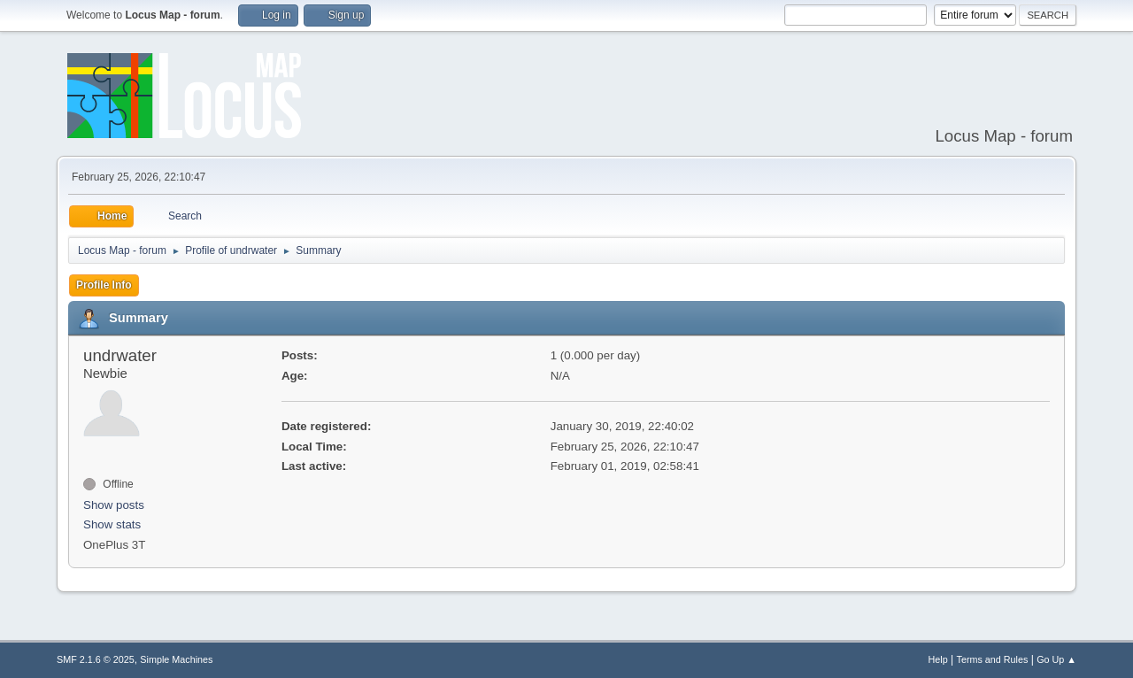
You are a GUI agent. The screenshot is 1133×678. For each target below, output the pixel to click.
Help (938, 659)
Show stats (112, 524)
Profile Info (104, 285)
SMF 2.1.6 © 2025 (96, 659)
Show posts (113, 505)
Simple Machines (176, 659)
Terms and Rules (993, 659)
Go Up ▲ (1056, 659)
